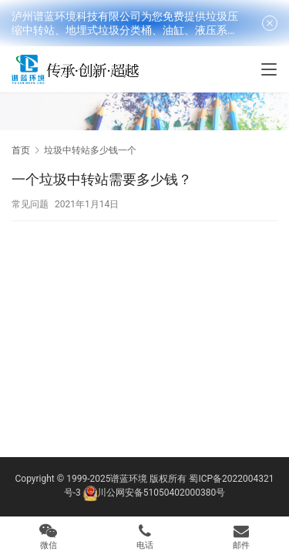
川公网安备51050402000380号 (161, 492)
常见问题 (30, 204)
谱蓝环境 (128, 478)
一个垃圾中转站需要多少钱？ (102, 179)
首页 (21, 150)
